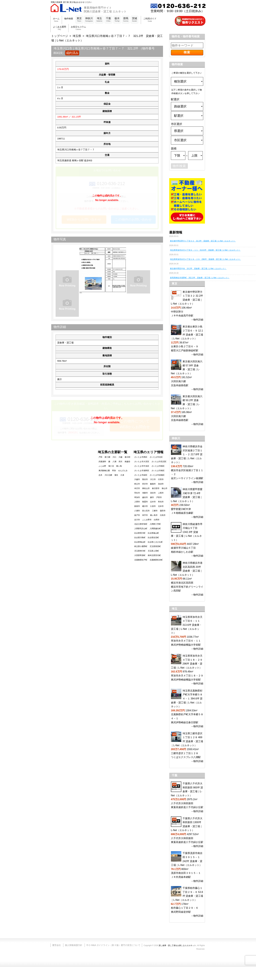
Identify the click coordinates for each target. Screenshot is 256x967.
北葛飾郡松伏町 (156, 560)
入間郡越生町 (155, 528)
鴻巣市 (145, 493)
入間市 (137, 502)
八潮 (114, 461)
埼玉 (99, 19)
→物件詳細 (197, 319)
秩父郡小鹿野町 (140, 546)
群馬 (125, 19)
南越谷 (127, 461)
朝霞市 (145, 502)
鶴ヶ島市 (154, 515)
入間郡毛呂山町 (140, 528)
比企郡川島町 (139, 537)
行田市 (161, 479)
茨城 (134, 19)
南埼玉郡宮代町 (154, 555)
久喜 (122, 475)
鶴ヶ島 (119, 466)
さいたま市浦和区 (141, 470)
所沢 (120, 461)
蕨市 (152, 497)
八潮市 (137, 511)
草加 (114, 470)
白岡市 (156, 520)
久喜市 (153, 506)
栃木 (117, 19)
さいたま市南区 (158, 470)
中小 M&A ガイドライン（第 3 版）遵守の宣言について (113, 945)
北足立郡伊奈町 (140, 524)
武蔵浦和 (102, 461)
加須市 (161, 484)
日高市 (162, 515)
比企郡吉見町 (153, 537)
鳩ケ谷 (111, 466)
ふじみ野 (102, 466)
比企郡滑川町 (139, 533)
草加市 (137, 497)
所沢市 (145, 484)
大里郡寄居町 (139, 555)
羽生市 (137, 493)
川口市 (153, 479)
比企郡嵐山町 (153, 533)
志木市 (153, 502)
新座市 (137, 506)
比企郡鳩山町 (139, 542)
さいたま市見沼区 (159, 461)
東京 (79, 19)
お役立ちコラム (78, 28)
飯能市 (153, 484)
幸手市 (145, 515)
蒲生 (116, 475)
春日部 (127, 457)
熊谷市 (145, 479)
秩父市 (137, 484)
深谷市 (153, 493)
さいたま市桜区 (158, 466)
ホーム (56, 19)
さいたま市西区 (140, 457)
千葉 (108, 19)
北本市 (161, 506)
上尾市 (161, 493)
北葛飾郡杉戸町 (140, 560)
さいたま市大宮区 (141, 461)
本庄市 (137, 488)
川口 (114, 457)
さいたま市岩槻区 (157, 475)
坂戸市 (137, 515)
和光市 (161, 502)
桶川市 (145, 506)
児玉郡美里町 (155, 546)
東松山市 (146, 488)
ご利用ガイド (149, 19)
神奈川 (89, 19)
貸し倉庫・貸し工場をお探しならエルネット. (177, 945)
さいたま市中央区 (141, 466)
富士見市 (146, 511)
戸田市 (159, 497)
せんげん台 (122, 470)
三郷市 (155, 511)
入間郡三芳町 (155, 524)
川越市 (137, 479)
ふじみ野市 (147, 520)
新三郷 (107, 457)
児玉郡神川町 (139, 551)
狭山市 (164, 488)
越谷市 (145, 497)
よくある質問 (59, 28)
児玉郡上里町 (153, 551)
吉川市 (137, 520)
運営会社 (56, 945)
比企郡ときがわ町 (155, 542)
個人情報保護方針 (73, 945)
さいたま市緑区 (140, 475)
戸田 (100, 457)
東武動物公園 (104, 470)
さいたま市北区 (156, 457)
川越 (120, 457)
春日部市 (155, 488)
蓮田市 (162, 511)
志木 (100, 475)
